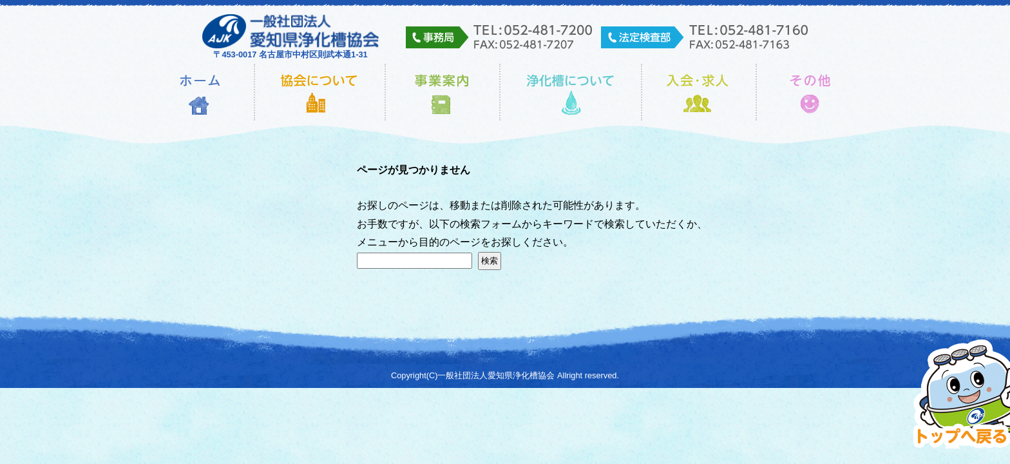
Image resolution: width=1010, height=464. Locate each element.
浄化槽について (570, 92)
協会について (320, 92)
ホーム (200, 92)
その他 (811, 92)
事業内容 (442, 92)
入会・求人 (699, 92)
